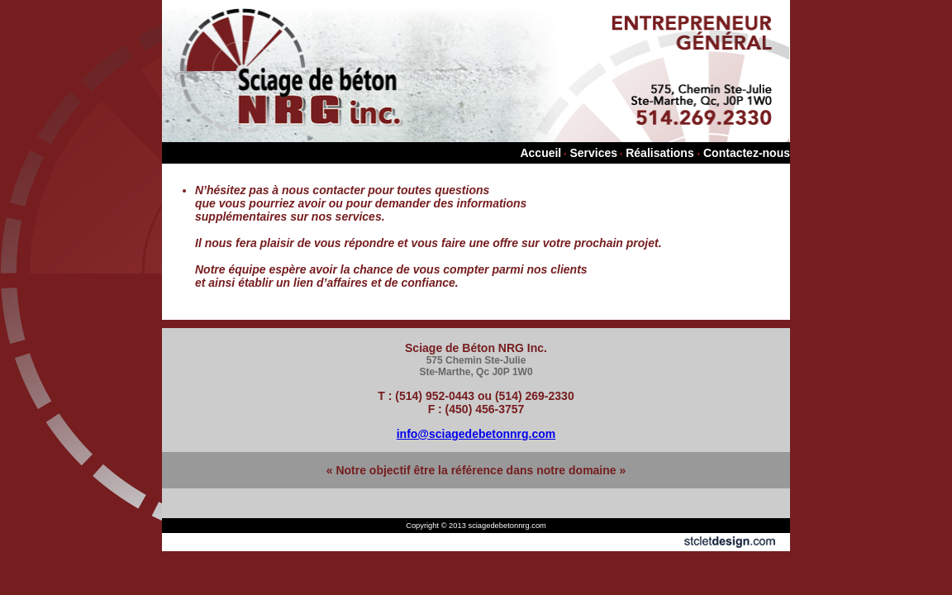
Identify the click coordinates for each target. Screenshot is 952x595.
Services (593, 152)
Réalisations (659, 152)
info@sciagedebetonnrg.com (476, 433)
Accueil (540, 152)
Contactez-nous (746, 152)
